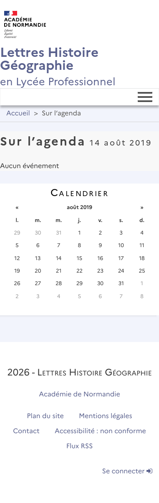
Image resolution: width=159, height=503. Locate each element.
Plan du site (45, 416)
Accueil (18, 113)
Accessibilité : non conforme (100, 431)
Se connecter (127, 471)
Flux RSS (79, 446)
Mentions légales (105, 416)
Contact (26, 431)
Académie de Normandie (79, 394)
